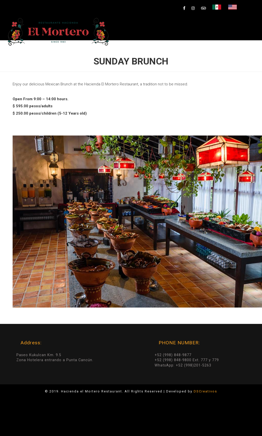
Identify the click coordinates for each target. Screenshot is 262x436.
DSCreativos (205, 391)
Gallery (189, 51)
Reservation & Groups (229, 51)
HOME (116, 51)
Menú (166, 51)
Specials (141, 51)
